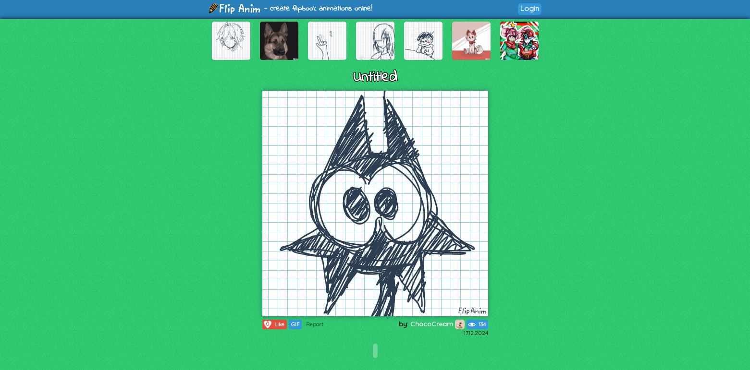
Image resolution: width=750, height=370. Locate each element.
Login (529, 8)
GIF (295, 324)
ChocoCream (437, 324)
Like (273, 324)
